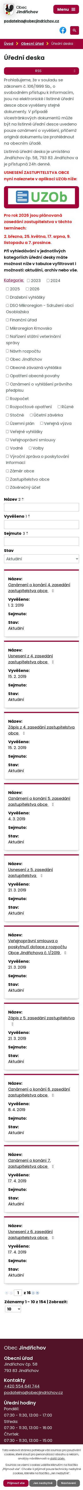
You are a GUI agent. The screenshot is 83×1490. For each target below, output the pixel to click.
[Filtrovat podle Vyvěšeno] (41, 524)
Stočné (17, 415)
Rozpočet (19, 398)
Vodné (16, 448)
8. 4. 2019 (16, 1109)
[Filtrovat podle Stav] (41, 558)
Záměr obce (22, 471)
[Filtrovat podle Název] (41, 507)
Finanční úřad (23, 320)
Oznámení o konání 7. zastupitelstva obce (32, 1163)
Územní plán (22, 423)
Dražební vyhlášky (27, 297)
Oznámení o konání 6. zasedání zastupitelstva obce (39, 1092)
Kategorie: (14, 280)
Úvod (8, 43)
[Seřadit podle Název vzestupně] (23, 498)
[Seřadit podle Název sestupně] (23, 500)
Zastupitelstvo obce (29, 479)
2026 (34, 289)
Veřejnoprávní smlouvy (32, 439)
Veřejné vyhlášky (26, 431)
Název (12, 499)
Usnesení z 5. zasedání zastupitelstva (30, 872)
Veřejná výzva (57, 423)
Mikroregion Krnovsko (31, 328)
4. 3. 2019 (16, 819)
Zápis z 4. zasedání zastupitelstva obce (41, 730)
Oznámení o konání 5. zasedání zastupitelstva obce (39, 801)
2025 (15, 289)
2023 (36, 280)
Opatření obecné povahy (35, 375)
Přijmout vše (16, 1483)
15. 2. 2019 (17, 676)
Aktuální (16, 628)
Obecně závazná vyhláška (35, 367)
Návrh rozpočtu (25, 351)
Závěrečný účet (25, 487)
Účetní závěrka (48, 415)
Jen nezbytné (42, 1483)
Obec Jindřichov (26, 359)
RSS (56, 70)
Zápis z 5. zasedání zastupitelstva (41, 1020)
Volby (38, 448)
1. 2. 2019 (16, 605)
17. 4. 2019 (17, 1181)
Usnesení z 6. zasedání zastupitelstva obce (32, 1234)
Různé (67, 406)
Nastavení (68, 1483)
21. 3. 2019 (17, 890)
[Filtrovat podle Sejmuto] (41, 541)
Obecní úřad (32, 43)
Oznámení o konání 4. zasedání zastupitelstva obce (39, 587)
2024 (55, 280)
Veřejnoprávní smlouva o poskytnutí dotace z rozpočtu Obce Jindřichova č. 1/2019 (38, 946)
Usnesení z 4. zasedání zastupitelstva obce (32, 659)
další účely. (57, 1458)
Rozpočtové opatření (31, 406)
